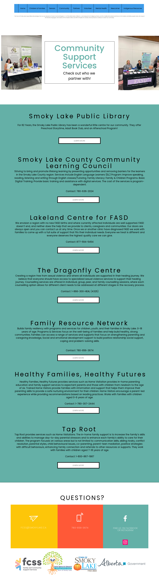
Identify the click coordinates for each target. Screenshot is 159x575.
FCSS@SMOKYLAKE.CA (33, 527)
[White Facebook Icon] (125, 518)
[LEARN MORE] (80, 141)
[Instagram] (125, 542)
